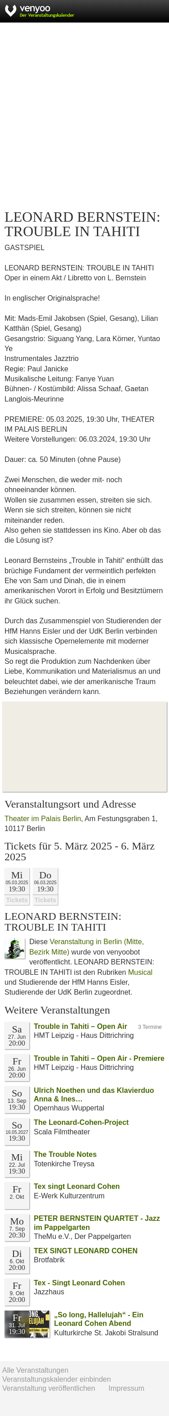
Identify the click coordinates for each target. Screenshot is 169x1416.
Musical (140, 972)
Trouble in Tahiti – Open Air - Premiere (99, 1058)
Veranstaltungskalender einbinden (56, 1379)
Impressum (126, 1388)
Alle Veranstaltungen (35, 1370)
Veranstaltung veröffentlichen (48, 1388)
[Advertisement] (84, 116)
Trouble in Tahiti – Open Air (80, 1026)
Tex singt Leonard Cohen (77, 1186)
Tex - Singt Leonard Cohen (79, 1283)
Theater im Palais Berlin (43, 818)
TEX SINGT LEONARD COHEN (85, 1251)
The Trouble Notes (65, 1154)
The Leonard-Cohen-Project (81, 1122)
